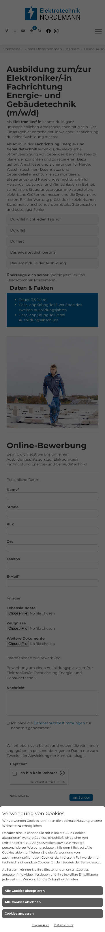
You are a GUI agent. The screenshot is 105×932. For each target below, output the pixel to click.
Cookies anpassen (19, 913)
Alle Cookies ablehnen (23, 902)
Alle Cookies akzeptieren (25, 891)
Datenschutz (63, 925)
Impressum (40, 925)
